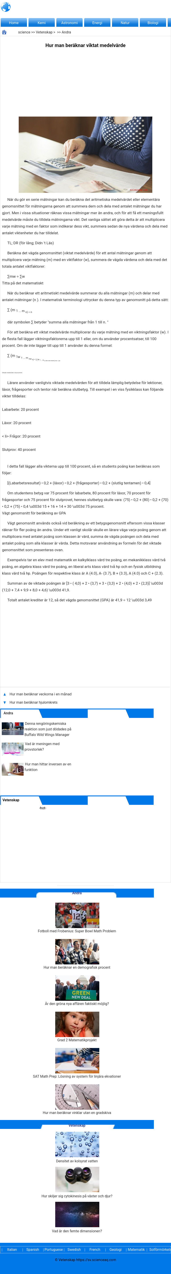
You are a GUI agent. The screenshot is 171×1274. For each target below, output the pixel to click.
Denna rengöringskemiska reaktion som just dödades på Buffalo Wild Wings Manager (47, 729)
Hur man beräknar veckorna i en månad (41, 694)
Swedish (74, 1249)
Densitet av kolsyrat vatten (77, 1147)
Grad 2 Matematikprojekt (77, 1027)
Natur (125, 23)
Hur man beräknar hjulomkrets (33, 702)
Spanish (32, 1249)
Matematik (136, 1249)
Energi (97, 23)
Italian (12, 1249)
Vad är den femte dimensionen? (77, 1217)
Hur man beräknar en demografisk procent (77, 954)
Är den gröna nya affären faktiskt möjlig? (77, 990)
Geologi (116, 1249)
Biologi (153, 23)
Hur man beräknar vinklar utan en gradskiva (77, 1099)
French (95, 1249)
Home (13, 23)
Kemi (42, 23)
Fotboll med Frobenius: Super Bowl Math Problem (77, 918)
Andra (66, 32)
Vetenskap (44, 32)
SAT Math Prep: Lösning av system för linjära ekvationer (77, 1063)
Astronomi (69, 23)
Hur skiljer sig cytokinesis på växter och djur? (76, 1182)
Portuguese (53, 1249)
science (24, 32)
